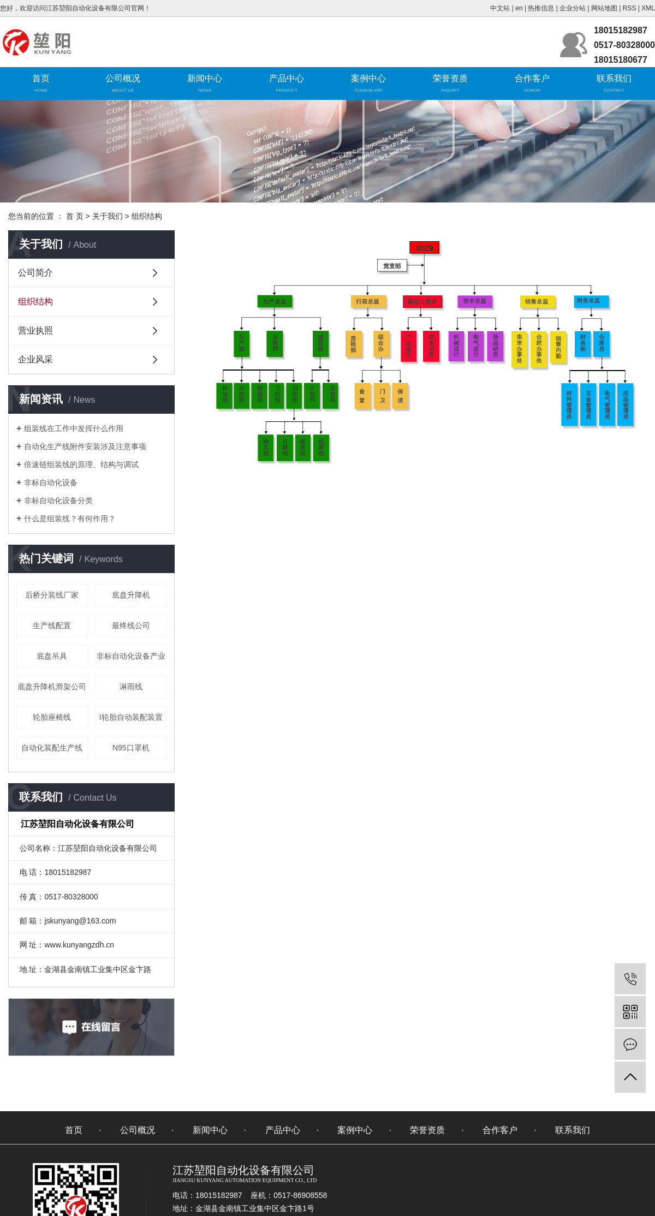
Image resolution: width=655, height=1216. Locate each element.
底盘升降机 (131, 595)
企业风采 (35, 359)
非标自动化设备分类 (58, 500)
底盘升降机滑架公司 (51, 686)
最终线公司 (131, 625)
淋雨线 (131, 686)
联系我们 (614, 78)
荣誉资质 (450, 78)
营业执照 (35, 330)
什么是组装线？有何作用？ (70, 518)
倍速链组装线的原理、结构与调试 (81, 464)
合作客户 (532, 78)
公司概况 (122, 78)
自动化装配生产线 (51, 747)
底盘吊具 (52, 656)
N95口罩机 (131, 747)
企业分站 (572, 8)
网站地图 (604, 8)
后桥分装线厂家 (52, 595)
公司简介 (35, 272)
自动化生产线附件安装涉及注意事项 (85, 446)
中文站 (500, 8)
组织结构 (35, 301)
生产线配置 (52, 625)
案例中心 (368, 78)
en (518, 8)
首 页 (75, 216)
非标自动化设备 (51, 482)
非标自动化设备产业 (131, 656)
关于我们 (107, 216)
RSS (629, 8)
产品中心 (286, 78)
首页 (41, 78)
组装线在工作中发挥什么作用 (73, 428)
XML (648, 8)
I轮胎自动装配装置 (131, 717)
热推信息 (541, 8)
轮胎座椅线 (52, 717)
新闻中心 (204, 78)
